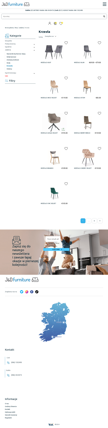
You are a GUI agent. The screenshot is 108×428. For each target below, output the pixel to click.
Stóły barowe (11, 57)
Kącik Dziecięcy (10, 73)
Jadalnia (21, 27)
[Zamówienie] (50, 36)
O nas (7, 403)
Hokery (9, 69)
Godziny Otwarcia (11, 406)
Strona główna (9, 27)
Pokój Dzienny (10, 44)
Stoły (8, 63)
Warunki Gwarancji (11, 415)
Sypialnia (8, 47)
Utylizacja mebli (10, 412)
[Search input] (52, 16)
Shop (16, 27)
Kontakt (7, 409)
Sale (6, 76)
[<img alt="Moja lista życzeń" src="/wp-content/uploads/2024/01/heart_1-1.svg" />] (61, 24)
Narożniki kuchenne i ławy (16, 54)
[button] (65, 42)
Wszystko (8, 41)
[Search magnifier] (104, 16)
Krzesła (10, 66)
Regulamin (8, 418)
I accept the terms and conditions (52, 245)
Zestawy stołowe (13, 60)
